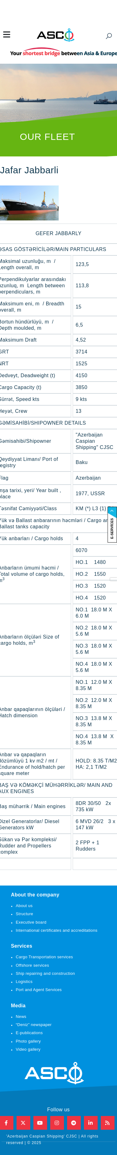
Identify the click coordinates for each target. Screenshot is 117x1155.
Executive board (31, 922)
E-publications (29, 1032)
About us (24, 905)
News (21, 1016)
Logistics (24, 981)
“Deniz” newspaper (34, 1024)
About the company (35, 894)
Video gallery (28, 1049)
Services (21, 946)
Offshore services (32, 965)
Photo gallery (28, 1041)
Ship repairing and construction (45, 973)
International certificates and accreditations (57, 930)
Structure (24, 913)
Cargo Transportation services (44, 957)
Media (18, 1005)
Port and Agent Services (39, 989)
